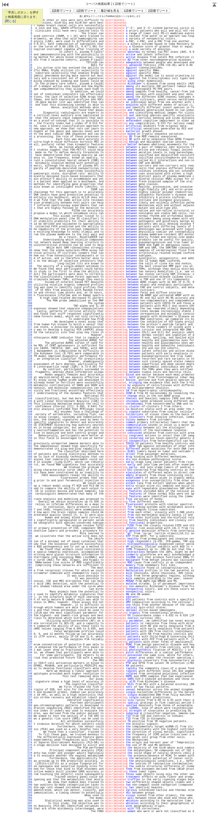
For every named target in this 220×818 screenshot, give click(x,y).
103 (30, 290)
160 (30, 441)
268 (30, 726)
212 (30, 578)
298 (30, 806)
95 (30, 269)
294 (30, 795)
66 (30, 192)
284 (30, 769)
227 (30, 618)
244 (30, 663)
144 (30, 398)
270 (30, 732)
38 (30, 118)
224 (30, 610)
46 (30, 139)
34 (30, 107)
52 (30, 155)
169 (30, 464)
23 (30, 78)
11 (30, 46)
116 (30, 324)
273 (30, 739)
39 (30, 120)
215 (30, 586)
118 (30, 329)
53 (30, 157)
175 (30, 480)
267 (30, 724)
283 (30, 766)
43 (30, 131)
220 (30, 599)
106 (30, 298)
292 (30, 790)
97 (30, 274)
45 (30, 136)
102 (30, 287)
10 (30, 44)
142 (30, 393)
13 (30, 52)
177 (30, 485)
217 (30, 591)
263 (30, 713)
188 (30, 515)
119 (30, 332)
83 (30, 237)
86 (30, 245)
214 (30, 583)
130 (30, 361)
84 (30, 239)
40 (30, 123)
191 (30, 523)
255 (30, 692)
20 (30, 70)
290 (30, 784)
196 (30, 536)
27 (30, 89)
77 (30, 221)
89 (30, 253)
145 (30, 401)
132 (30, 366)
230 (30, 626)
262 (30, 710)
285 (30, 771)
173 (30, 475)
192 (30, 525)
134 (30, 372)
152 (30, 419)
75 (30, 216)
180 (30, 493)
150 (30, 414)
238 (30, 647)
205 (30, 560)
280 (30, 758)
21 (30, 73)
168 (30, 462)
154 (30, 425)
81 (30, 231)
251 (30, 681)
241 (30, 655)
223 (30, 607)
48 (30, 144)
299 (30, 808)
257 (30, 697)
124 (30, 345)
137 (30, 380)
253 (30, 687)
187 (30, 512)
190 (30, 520)
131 (30, 364)
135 (30, 374)
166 (30, 456)
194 (30, 530)
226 (30, 615)
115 (30, 321)
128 (30, 356)
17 (30, 62)
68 (30, 197)
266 (30, 721)
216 (30, 589)
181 (30, 496)
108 (30, 303)
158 (30, 435)
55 (30, 163)
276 (30, 747)
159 (30, 438)
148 (30, 409)
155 (30, 427)
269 (30, 729)
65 (30, 189)
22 (30, 75)
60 (30, 176)
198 (30, 541)
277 (30, 750)
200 (30, 546)
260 (30, 705)
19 (30, 67)
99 (30, 279)
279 (30, 755)
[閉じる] (10, 21)
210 (30, 573)
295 (30, 798)
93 (30, 263)
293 (30, 792)
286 (30, 774)
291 (30, 787)
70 (30, 202)
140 (30, 388)
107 (30, 300)
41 (30, 126)
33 (30, 104)
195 (30, 533)
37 (30, 115)
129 (30, 358)
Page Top (214, 5)
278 (30, 753)
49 (30, 147)
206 (30, 562)
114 (30, 319)
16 (30, 60)
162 (30, 446)
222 (30, 605)
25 (30, 83)
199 (30, 544)
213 (30, 581)
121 (30, 337)
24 (30, 81)
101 (30, 284)
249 (30, 676)
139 (30, 385)
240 (30, 652)
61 (30, 179)
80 (30, 229)
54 (30, 160)
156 (30, 430)
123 (30, 343)
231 (30, 628)
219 (30, 597)
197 (30, 538)
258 (30, 700)
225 (30, 612)
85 (30, 242)
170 (30, 467)
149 (30, 411)
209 (30, 570)
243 (30, 660)
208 (30, 568)
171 (30, 470)
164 (30, 451)
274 (30, 742)
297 (30, 803)
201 (30, 549)
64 (30, 187)
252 (30, 684)
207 (30, 565)
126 (30, 351)
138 (30, 382)
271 (30, 734)
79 (30, 226)
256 (30, 695)
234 (30, 636)
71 (30, 205)
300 (30, 811)
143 (30, 396)
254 (30, 689)
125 (30, 348)
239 (30, 650)
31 (30, 99)
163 (30, 448)
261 (30, 708)
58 (30, 171)
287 (30, 777)
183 (30, 501)
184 (30, 504)
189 (30, 517)
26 (30, 86)
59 (30, 173)
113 (30, 316)
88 (30, 250)
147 (30, 406)
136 (30, 377)
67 (30, 194)
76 (30, 218)
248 (30, 673)
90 (30, 255)
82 (30, 234)
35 (30, 110)
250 (30, 679)
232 (30, 631)
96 (30, 271)
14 (30, 54)
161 (30, 443)
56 (30, 165)
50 (30, 149)
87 (30, 247)
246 (30, 668)
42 (30, 128)
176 (30, 483)
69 (30, 200)
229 (30, 623)
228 (30, 620)
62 (30, 181)
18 (30, 65)
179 (30, 491)
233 (30, 634)
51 (30, 152)
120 (30, 335)
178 (30, 488)
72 (30, 208)
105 (30, 295)
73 (30, 210)
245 (30, 665)
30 (30, 97)
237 (30, 644)
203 (30, 554)
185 (30, 507)
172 (30, 472)
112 (30, 314)
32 (30, 102)
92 (30, 261)
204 (30, 557)
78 (30, 224)
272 (30, 737)
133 (30, 369)
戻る (5, 5)
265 (30, 718)
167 (30, 459)
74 (30, 213)
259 (30, 702)
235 (30, 639)
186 (30, 509)
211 (30, 575)
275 (30, 745)
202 (30, 552)
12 (30, 49)
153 (30, 422)
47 (30, 142)
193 (30, 528)
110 (30, 308)
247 (30, 671)
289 (30, 782)
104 (30, 292)
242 (30, 657)
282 (30, 763)
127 (30, 353)
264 (30, 716)
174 (30, 478)
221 (30, 602)
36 (30, 112)
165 (30, 454)
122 (30, 340)
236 (30, 642)
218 (30, 594)
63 (30, 184)
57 (30, 168)
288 (30, 779)
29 (30, 94)
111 (30, 311)
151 (30, 417)
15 (30, 57)
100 (30, 282)
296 (30, 800)
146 (30, 403)
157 (30, 433)
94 (30, 266)
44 (30, 134)
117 (30, 327)
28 (30, 91)
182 (30, 499)
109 (30, 306)
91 (30, 258)
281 (30, 761)
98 (30, 276)
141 (30, 390)
